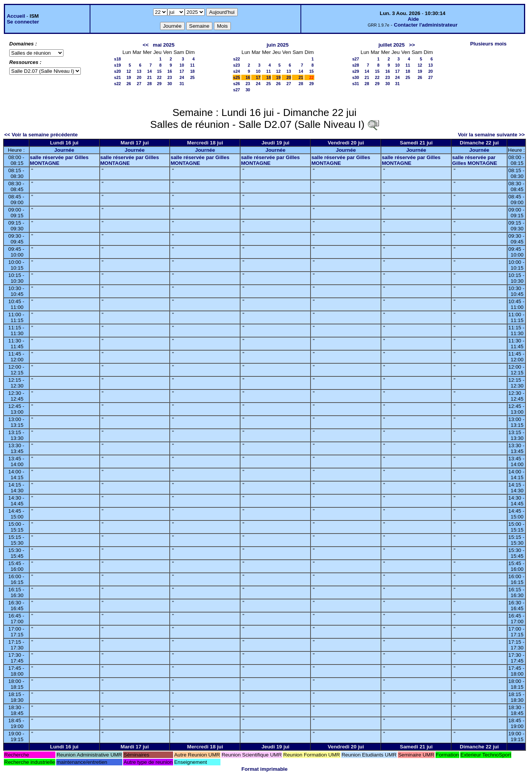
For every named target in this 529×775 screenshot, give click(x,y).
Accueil (16, 16)
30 (169, 83)
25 (192, 77)
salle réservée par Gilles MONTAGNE (59, 160)
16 (169, 71)
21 (149, 77)
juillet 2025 (392, 45)
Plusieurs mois (488, 44)
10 (181, 65)
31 (181, 83)
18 (192, 71)
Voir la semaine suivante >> (491, 135)
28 (149, 83)
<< (146, 45)
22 (159, 77)
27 (139, 83)
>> (412, 45)
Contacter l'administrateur (425, 25)
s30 (355, 77)
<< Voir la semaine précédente (41, 135)
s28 (355, 65)
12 (129, 71)
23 (169, 77)
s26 (236, 83)
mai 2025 (163, 45)
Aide (413, 19)
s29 (355, 71)
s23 (236, 65)
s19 (117, 65)
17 (181, 71)
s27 (236, 89)
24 (181, 77)
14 (149, 71)
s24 (236, 71)
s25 (236, 77)
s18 (117, 59)
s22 (117, 83)
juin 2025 (278, 45)
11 (192, 65)
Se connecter (23, 22)
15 (159, 71)
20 (139, 77)
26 (129, 83)
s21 (117, 77)
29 (159, 83)
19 (129, 77)
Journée (64, 150)
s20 (117, 71)
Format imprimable (265, 769)
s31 (355, 83)
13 (139, 71)
